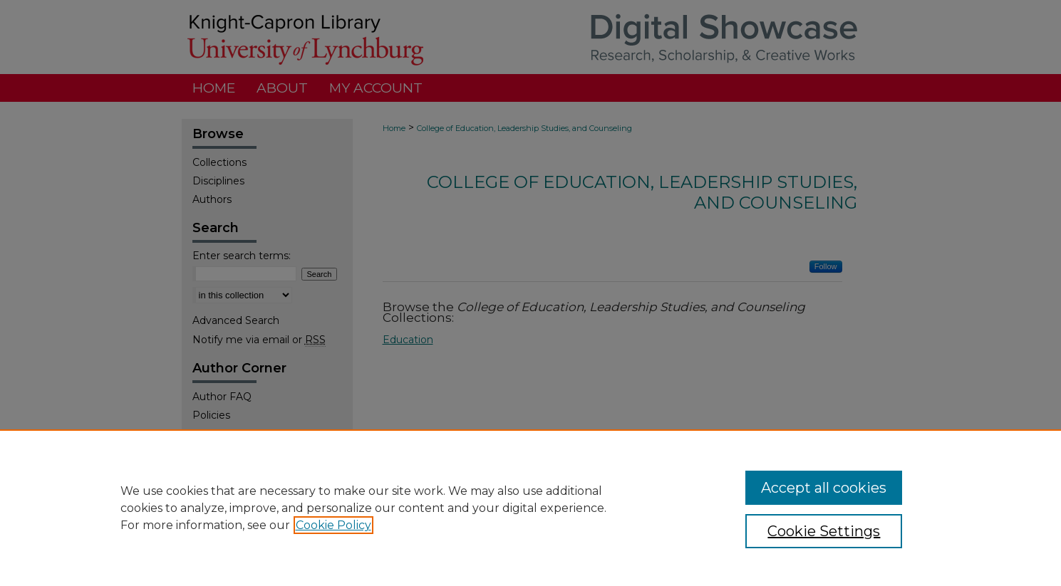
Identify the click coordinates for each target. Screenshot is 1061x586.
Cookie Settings (823, 531)
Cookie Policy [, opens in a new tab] (333, 525)
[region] (530, 507)
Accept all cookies (823, 487)
